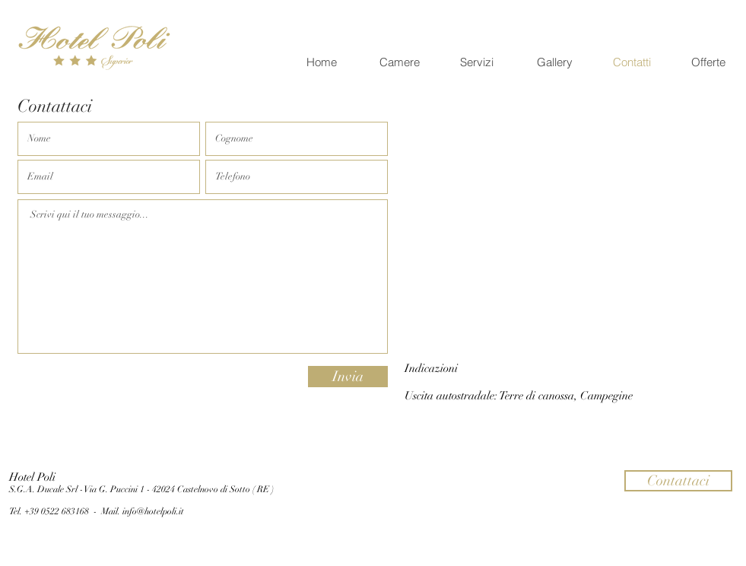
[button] (678, 480)
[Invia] (348, 376)
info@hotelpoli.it (153, 511)
